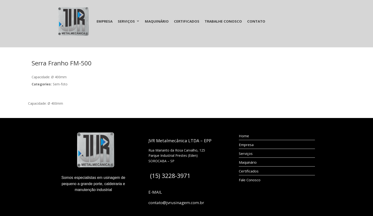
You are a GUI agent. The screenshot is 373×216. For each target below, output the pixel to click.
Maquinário (157, 21)
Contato (256, 21)
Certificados (186, 21)
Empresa (105, 21)
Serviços (126, 21)
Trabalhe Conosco (223, 21)
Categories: (42, 84)
